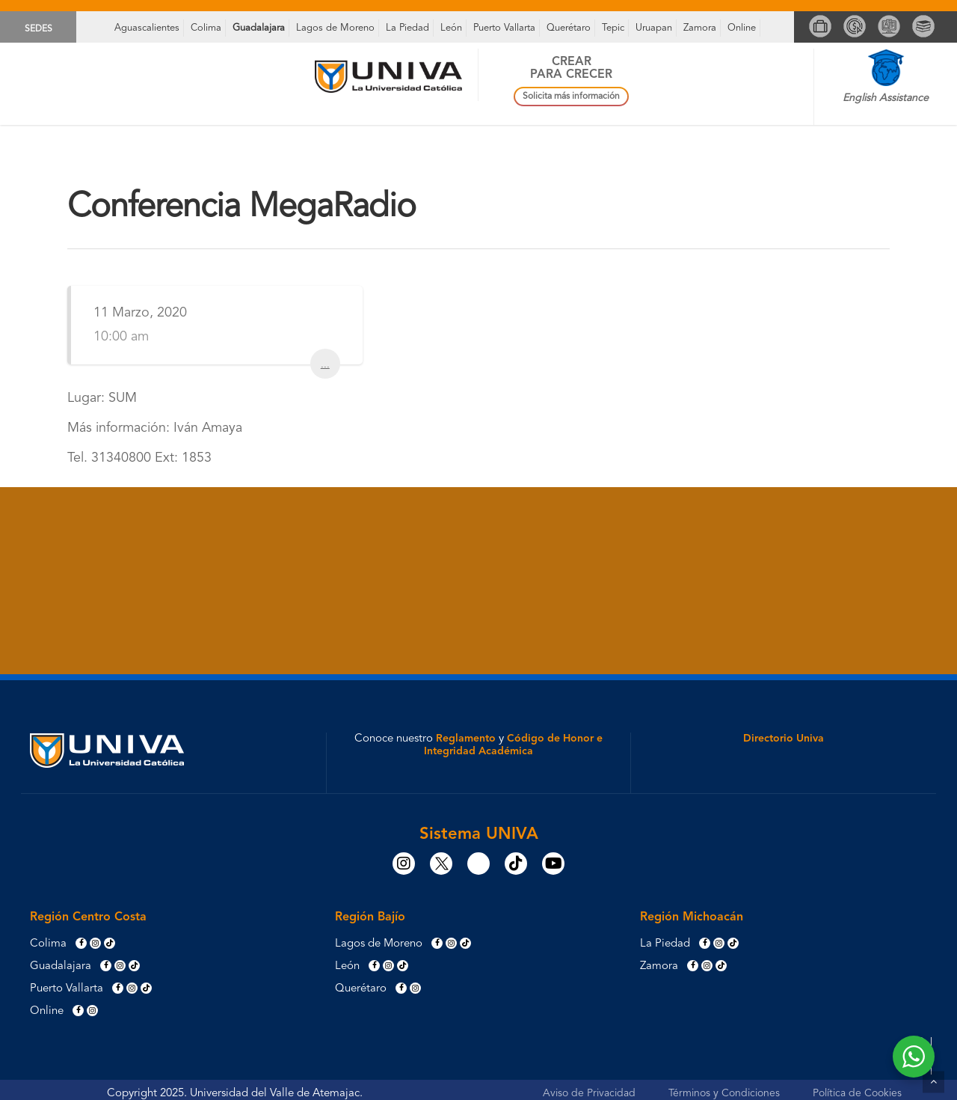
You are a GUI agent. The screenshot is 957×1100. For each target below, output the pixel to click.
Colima (206, 28)
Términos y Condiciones (724, 1093)
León (451, 28)
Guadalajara (259, 28)
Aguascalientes (146, 28)
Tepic (613, 28)
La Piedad (407, 28)
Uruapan (654, 28)
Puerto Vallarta (504, 28)
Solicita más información (571, 96)
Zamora (699, 28)
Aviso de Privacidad (589, 1093)
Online (741, 28)
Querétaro (569, 28)
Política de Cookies (857, 1093)
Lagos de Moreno (335, 28)
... (325, 363)
